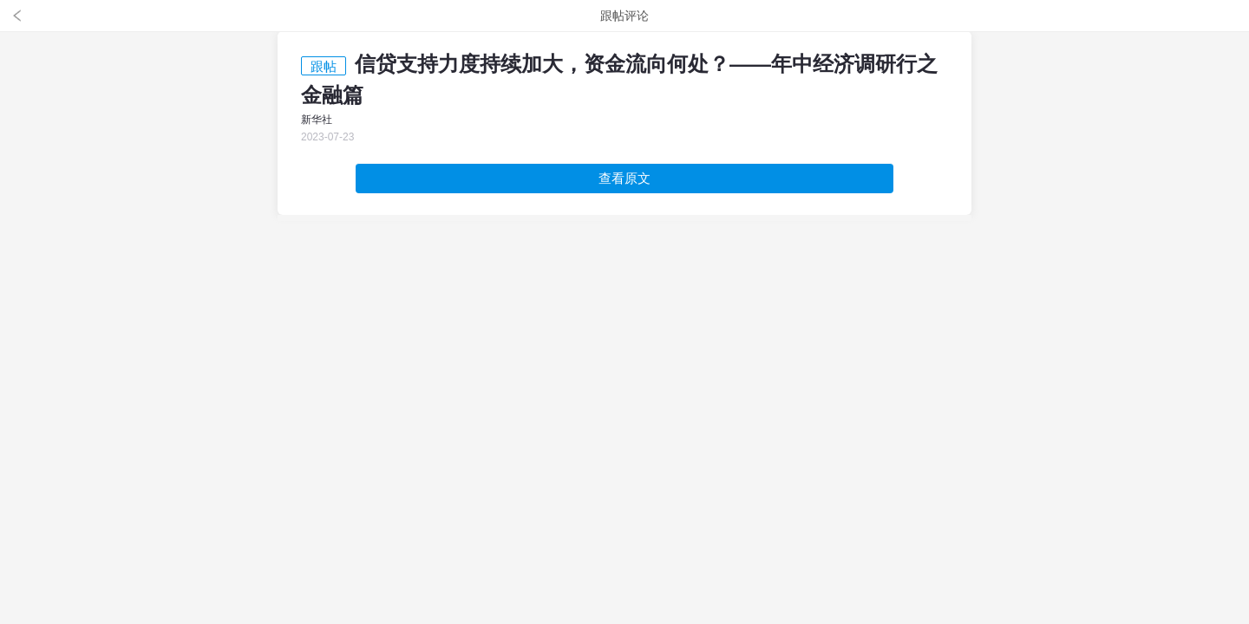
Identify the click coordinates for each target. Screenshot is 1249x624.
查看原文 (624, 178)
